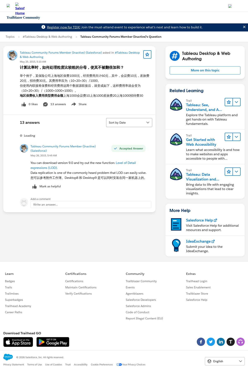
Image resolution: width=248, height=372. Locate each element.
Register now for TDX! (63, 27)
